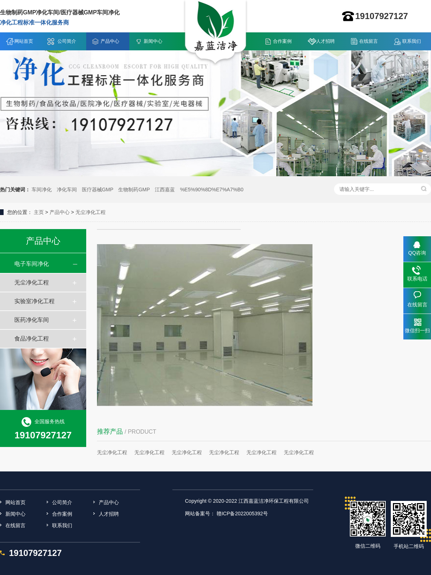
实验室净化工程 (34, 301)
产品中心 (110, 41)
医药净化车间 (31, 320)
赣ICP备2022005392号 (242, 513)
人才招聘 (325, 41)
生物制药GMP (134, 189)
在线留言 (368, 41)
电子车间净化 (31, 264)
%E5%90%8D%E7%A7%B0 (212, 189)
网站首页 (23, 41)
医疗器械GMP (97, 189)
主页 (39, 212)
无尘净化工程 (90, 212)
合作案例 (282, 41)
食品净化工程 (31, 339)
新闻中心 (153, 41)
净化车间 (67, 189)
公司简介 (66, 41)
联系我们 (411, 41)
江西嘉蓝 (165, 189)
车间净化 (42, 189)
